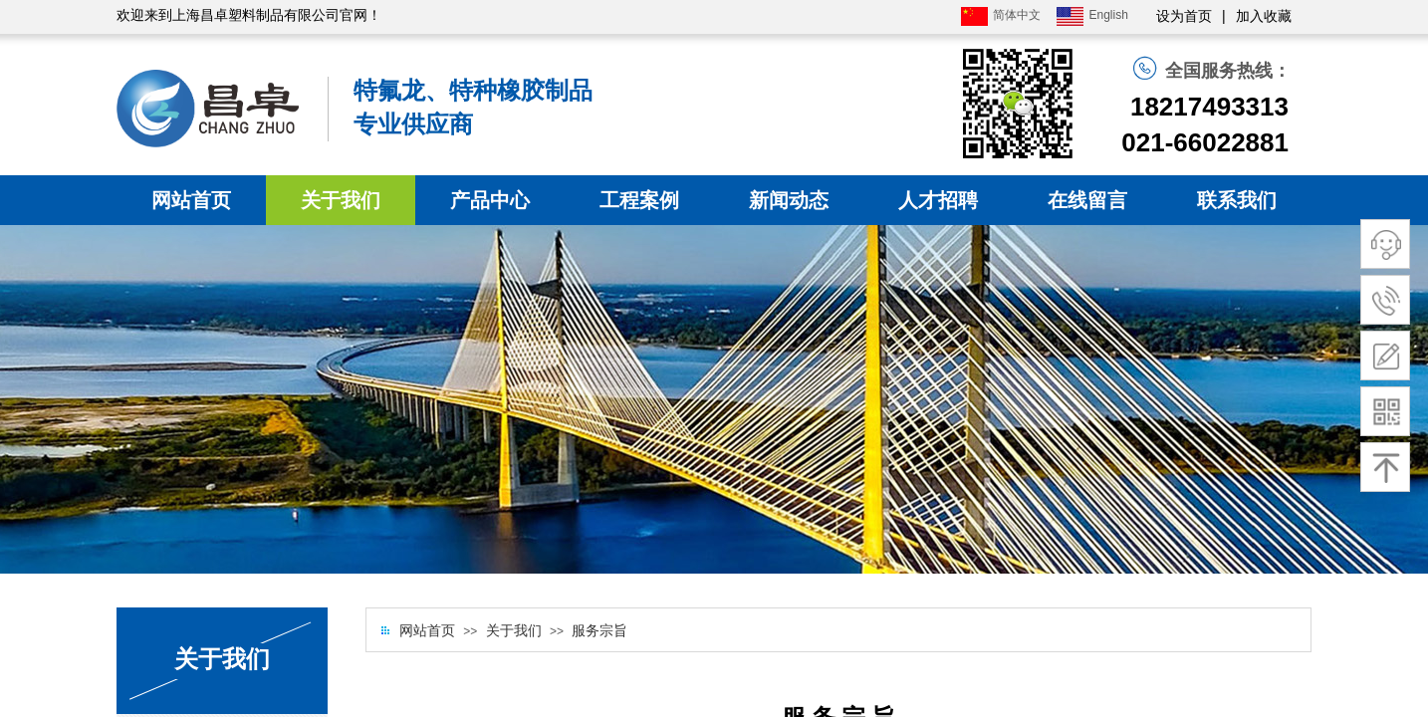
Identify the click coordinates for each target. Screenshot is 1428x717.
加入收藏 (1264, 16)
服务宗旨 (599, 630)
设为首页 (1184, 16)
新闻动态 (789, 200)
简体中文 (1001, 16)
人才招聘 (938, 200)
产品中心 (490, 200)
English (1092, 16)
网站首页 (191, 200)
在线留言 (1087, 200)
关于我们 (340, 200)
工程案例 (639, 200)
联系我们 (1237, 200)
